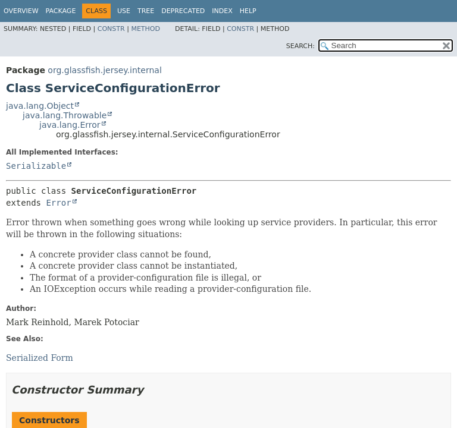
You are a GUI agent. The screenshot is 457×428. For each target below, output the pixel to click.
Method (145, 29)
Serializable (36, 166)
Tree (145, 11)
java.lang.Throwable (65, 115)
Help (248, 11)
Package (61, 11)
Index (222, 11)
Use (123, 11)
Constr (111, 29)
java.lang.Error (70, 125)
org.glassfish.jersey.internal (104, 70)
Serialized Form (39, 358)
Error (58, 202)
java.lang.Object (40, 106)
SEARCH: (300, 46)
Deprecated (183, 11)
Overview (21, 11)
